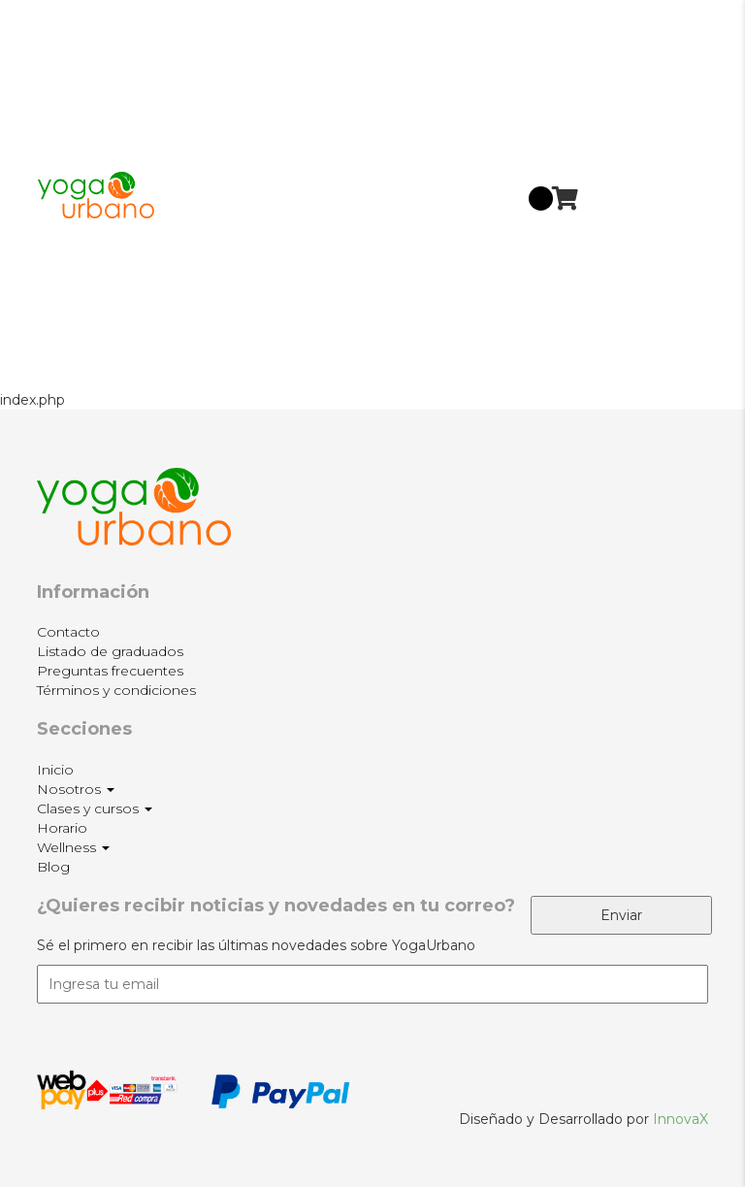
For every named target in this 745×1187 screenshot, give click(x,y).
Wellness (635, 284)
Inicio (622, 44)
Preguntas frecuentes (110, 670)
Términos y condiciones (116, 690)
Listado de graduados (110, 651)
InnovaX (680, 1119)
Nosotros (636, 99)
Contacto (68, 632)
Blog (619, 345)
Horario (629, 229)
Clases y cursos (633, 170)
